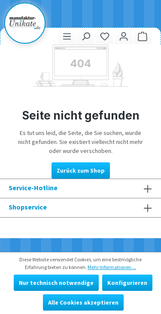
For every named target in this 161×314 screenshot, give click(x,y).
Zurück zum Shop (81, 170)
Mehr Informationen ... (112, 267)
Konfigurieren (127, 283)
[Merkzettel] (104, 36)
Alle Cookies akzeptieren (83, 302)
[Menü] (67, 36)
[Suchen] (85, 36)
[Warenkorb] (142, 36)
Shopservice (28, 207)
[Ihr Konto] (123, 36)
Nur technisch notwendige (56, 283)
